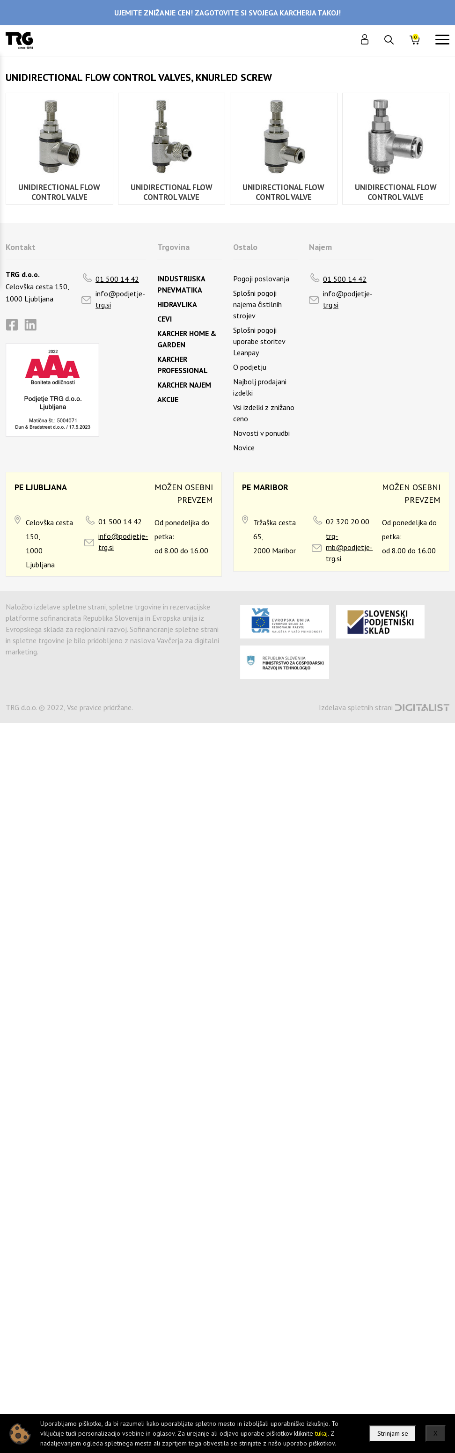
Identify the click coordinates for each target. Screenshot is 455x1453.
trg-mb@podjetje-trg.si (349, 547)
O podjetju (249, 367)
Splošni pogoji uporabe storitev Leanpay (259, 341)
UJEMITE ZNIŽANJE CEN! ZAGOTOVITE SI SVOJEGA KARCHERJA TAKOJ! (227, 12)
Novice (244, 447)
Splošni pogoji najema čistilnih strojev (257, 304)
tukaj (321, 1433)
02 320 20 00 (347, 521)
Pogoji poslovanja (261, 278)
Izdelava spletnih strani (356, 707)
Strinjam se (392, 1433)
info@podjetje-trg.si (120, 299)
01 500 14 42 (117, 279)
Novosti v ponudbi (261, 433)
